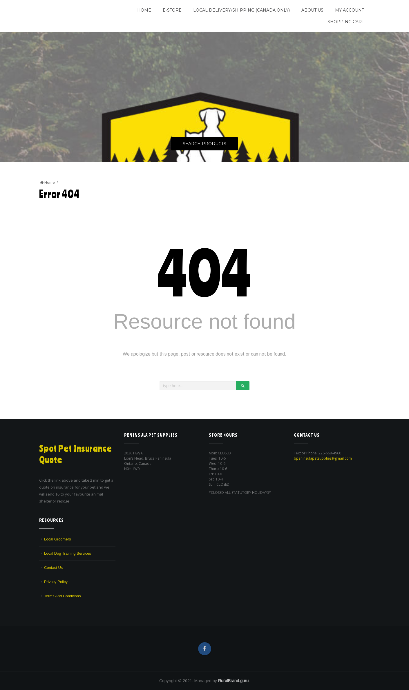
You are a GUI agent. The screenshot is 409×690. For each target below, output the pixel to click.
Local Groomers (57, 539)
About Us (312, 10)
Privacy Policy (56, 582)
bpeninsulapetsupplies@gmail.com (323, 458)
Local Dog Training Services (67, 553)
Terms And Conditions (62, 596)
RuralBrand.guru (233, 680)
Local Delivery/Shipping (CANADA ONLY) (241, 10)
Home (144, 10)
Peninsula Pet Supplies (67, 7)
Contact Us (53, 567)
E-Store (172, 10)
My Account (349, 10)
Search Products (204, 144)
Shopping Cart (345, 21)
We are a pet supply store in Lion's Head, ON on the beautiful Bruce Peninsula (76, 18)
